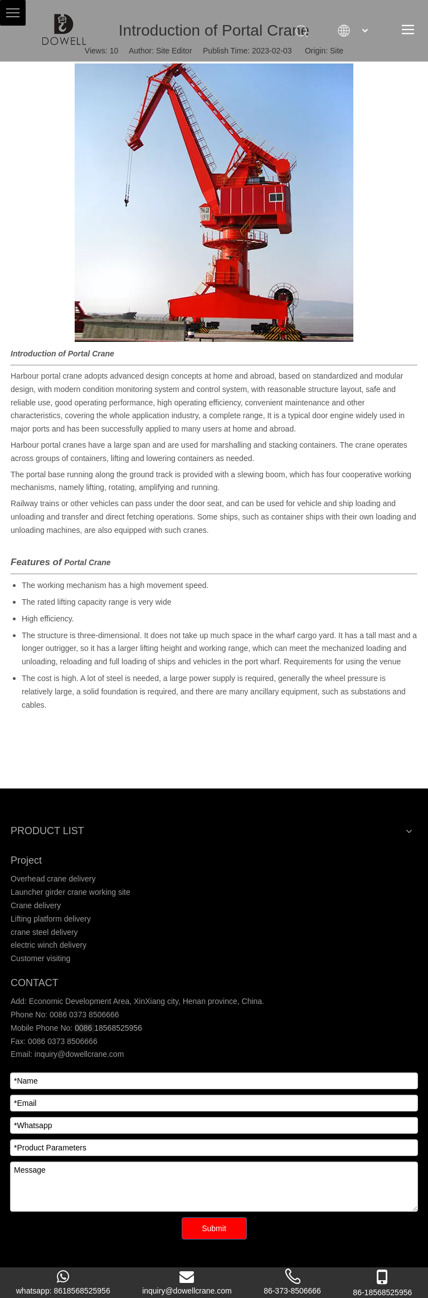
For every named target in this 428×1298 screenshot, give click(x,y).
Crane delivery (36, 905)
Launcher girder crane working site (70, 892)
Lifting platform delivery (51, 918)
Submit (214, 1228)
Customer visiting (40, 958)
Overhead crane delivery (53, 878)
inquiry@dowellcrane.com (78, 1054)
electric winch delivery (48, 945)
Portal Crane (91, 353)
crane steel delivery (44, 932)
